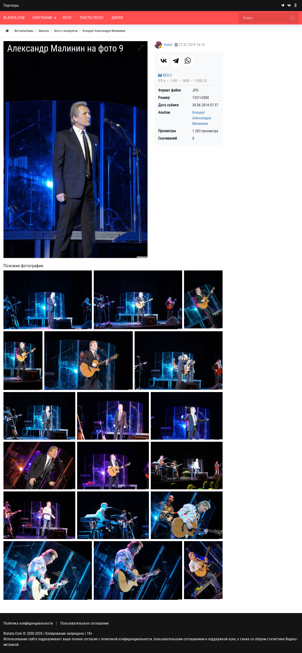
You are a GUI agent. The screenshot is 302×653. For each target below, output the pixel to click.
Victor (168, 45)
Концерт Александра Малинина (201, 118)
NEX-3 (165, 75)
